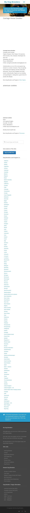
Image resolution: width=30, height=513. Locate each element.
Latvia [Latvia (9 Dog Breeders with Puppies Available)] (5, 252)
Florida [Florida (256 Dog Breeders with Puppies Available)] (5, 208)
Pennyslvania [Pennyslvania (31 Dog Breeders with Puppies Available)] (7, 326)
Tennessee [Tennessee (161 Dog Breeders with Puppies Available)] (6, 374)
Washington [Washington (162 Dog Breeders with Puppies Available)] (6, 401)
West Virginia (22, 80)
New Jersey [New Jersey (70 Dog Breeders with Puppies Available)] (6, 298)
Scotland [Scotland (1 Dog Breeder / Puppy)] (6, 351)
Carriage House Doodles (12, 18)
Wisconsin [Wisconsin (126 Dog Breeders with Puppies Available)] (6, 406)
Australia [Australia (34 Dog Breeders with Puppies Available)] (6, 172)
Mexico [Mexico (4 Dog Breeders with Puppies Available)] (5, 273)
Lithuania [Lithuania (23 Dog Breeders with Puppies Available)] (6, 254)
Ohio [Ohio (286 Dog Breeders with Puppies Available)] (5, 315)
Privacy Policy (7, 460)
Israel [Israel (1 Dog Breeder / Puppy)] (5, 239)
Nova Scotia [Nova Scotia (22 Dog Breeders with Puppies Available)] (7, 313)
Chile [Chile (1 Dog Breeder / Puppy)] (5, 187)
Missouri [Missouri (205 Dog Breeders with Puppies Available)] (6, 280)
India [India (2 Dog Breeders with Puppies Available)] (5, 229)
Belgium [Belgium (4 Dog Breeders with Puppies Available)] (6, 176)
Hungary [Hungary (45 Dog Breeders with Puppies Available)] (6, 223)
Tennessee (22, 133)
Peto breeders (7, 481)
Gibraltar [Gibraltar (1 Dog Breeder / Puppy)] (6, 218)
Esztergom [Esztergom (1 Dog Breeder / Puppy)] (6, 204)
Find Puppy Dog (7, 456)
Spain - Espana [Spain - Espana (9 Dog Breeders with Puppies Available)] (7, 366)
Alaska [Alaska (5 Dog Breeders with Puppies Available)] (5, 162)
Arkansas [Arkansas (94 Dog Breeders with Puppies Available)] (6, 170)
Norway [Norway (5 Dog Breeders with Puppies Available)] (6, 311)
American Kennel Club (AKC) (10, 488)
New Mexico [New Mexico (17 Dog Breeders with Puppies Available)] (7, 300)
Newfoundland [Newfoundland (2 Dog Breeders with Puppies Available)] (7, 292)
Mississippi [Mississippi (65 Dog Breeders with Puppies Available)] (6, 279)
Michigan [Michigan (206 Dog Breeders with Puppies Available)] (6, 275)
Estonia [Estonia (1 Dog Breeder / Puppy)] (5, 202)
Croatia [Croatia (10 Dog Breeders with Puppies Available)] (5, 193)
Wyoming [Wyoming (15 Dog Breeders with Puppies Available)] (6, 408)
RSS (25, 511)
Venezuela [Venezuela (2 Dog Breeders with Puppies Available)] (6, 395)
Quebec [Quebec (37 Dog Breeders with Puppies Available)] (6, 338)
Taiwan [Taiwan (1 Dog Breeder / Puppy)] (5, 372)
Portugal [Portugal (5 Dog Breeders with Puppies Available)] (6, 332)
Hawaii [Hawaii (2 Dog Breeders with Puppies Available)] (5, 221)
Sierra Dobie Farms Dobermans (11, 479)
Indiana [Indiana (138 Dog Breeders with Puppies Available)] (5, 231)
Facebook (22, 511)
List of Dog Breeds (8, 492)
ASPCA (6, 494)
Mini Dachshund (7, 477)
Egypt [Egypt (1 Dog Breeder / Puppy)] (5, 200)
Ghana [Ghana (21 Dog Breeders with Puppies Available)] (5, 216)
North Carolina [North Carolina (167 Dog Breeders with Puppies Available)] (7, 307)
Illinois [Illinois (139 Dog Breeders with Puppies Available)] (5, 227)
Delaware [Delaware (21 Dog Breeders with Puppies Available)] (6, 197)
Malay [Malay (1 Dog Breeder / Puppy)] (5, 263)
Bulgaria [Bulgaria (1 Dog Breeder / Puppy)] (6, 181)
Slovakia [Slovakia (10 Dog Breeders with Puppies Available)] (6, 357)
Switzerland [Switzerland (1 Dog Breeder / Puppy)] (6, 370)
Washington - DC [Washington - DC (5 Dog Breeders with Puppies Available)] (8, 403)
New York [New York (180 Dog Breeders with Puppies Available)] (6, 301)
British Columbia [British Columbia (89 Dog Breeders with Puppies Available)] (8, 179)
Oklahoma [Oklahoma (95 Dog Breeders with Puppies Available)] (6, 317)
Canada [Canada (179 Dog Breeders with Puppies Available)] (6, 185)
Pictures (6, 458)
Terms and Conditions (9, 462)
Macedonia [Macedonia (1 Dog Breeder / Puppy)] (6, 259)
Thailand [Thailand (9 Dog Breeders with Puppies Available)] (6, 378)
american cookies (10, 86)
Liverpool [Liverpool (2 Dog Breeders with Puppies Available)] (6, 256)
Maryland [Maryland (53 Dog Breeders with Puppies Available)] (6, 269)
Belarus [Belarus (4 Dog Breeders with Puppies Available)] (6, 174)
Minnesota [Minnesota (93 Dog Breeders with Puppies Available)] (6, 277)
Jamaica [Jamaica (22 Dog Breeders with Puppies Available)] (6, 242)
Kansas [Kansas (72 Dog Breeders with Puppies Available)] (5, 246)
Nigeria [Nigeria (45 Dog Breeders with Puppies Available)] (5, 305)
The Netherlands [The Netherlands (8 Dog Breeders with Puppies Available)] (8, 380)
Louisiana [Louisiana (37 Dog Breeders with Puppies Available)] (6, 258)
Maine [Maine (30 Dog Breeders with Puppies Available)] (5, 261)
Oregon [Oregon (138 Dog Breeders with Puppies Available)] (5, 321)
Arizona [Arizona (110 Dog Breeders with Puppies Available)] (6, 168)
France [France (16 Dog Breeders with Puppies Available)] (5, 210)
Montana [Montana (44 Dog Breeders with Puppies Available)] (6, 282)
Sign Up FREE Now (9, 152)
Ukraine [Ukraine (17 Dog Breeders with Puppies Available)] (6, 383)
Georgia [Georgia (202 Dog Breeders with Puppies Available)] (6, 212)
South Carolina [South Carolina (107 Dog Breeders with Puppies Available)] (7, 361)
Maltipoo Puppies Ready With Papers (12, 475)
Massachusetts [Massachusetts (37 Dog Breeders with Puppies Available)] (7, 271)
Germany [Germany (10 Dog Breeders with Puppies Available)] (6, 214)
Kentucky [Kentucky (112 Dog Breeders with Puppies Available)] (6, 248)
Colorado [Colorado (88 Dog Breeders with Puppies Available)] (6, 189)
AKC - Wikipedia (8, 499)
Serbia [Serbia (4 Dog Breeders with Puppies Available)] (5, 353)
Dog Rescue (7, 464)
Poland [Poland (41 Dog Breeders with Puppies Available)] (5, 330)
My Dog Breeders (12, 2)
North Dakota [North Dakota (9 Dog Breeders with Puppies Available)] (7, 309)
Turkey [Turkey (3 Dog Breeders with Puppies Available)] (5, 382)
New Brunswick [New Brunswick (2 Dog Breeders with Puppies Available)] (7, 290)
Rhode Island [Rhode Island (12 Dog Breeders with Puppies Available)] (7, 342)
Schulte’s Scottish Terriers (10, 471)
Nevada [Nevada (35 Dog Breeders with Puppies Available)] (6, 288)
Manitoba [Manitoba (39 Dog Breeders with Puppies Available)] (6, 267)
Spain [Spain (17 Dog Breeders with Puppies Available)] (5, 364)
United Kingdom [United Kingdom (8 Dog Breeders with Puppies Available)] (7, 385)
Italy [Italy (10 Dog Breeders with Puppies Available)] (5, 240)
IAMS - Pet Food (8, 496)
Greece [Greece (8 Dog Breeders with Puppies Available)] (5, 219)
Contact (6, 452)
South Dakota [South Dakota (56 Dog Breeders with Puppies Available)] (7, 363)
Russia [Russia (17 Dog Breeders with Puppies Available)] (5, 345)
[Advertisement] (15, 35)
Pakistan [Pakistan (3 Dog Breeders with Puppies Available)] (6, 322)
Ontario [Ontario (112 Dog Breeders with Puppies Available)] (5, 319)
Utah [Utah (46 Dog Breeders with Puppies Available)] (5, 393)
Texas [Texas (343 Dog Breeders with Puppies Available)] (5, 376)
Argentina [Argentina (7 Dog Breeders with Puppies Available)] (6, 166)
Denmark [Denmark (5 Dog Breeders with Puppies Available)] (6, 198)
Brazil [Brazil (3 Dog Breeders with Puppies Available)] (5, 177)
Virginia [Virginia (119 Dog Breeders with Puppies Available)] (5, 399)
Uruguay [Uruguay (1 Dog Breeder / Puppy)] (6, 391)
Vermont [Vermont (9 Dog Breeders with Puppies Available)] (6, 397)
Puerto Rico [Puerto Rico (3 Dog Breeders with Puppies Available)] (6, 336)
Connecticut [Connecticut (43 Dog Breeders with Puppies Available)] (7, 191)
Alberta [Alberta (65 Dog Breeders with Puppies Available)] (5, 164)
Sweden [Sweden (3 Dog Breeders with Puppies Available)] (6, 368)
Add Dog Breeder (8, 450)
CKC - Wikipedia (8, 498)
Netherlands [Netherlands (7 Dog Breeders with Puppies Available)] (7, 286)
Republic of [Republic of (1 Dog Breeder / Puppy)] (6, 340)
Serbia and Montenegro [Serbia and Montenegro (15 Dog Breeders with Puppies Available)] (9, 355)
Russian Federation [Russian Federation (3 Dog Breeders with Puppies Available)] (8, 347)
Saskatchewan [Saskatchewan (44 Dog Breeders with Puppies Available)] (7, 349)
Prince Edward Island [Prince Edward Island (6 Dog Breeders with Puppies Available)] (9, 334)
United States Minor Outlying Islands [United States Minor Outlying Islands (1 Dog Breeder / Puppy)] (12, 389)
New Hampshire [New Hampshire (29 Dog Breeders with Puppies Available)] (7, 296)
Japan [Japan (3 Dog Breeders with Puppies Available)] (5, 244)
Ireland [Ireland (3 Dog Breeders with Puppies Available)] (5, 237)
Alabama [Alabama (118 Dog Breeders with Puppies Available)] (6, 160)
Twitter (19, 511)
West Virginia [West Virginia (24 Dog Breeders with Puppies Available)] (7, 404)
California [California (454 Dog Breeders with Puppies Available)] (6, 183)
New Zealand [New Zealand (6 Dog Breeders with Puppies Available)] (7, 303)
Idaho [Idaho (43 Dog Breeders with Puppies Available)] (5, 225)
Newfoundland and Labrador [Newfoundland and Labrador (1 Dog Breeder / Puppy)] (10, 294)
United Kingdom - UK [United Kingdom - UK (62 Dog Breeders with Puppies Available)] (9, 387)
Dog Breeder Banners (9, 454)
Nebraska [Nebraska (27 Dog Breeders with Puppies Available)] (6, 284)
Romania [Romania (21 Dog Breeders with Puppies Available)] (6, 343)
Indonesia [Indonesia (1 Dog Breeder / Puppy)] (6, 233)
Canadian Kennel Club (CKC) (11, 490)
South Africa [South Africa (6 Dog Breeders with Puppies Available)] (7, 359)
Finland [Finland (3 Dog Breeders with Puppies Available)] (5, 206)
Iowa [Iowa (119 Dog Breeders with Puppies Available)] (5, 235)
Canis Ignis (6, 473)
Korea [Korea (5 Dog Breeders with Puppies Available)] (5, 250)
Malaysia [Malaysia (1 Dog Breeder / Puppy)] (6, 265)
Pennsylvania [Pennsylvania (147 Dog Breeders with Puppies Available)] (7, 324)
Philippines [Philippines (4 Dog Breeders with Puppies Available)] (6, 328)
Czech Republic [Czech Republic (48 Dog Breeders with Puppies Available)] (7, 195)
